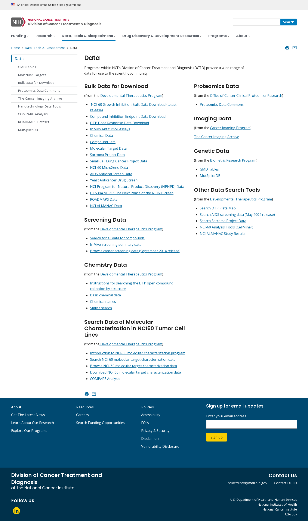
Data (19, 58)
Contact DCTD (285, 483)
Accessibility (150, 414)
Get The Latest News (28, 414)
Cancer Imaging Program (230, 127)
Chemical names (103, 301)
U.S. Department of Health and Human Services (263, 499)
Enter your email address (226, 416)
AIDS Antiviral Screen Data (111, 174)
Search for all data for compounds (117, 238)
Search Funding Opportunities (100, 422)
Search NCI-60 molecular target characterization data (132, 359)
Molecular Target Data (108, 148)
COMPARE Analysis (33, 114)
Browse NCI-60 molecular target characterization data (133, 366)
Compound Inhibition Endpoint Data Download (128, 116)
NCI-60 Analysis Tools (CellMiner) (226, 227)
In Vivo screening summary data (115, 244)
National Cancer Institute (279, 509)
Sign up (216, 437)
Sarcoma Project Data (107, 154)
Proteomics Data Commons (39, 90)
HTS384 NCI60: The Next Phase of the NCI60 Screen (131, 193)
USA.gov (291, 514)
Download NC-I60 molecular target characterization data (135, 372)
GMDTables (27, 67)
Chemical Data (101, 135)
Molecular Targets (32, 75)
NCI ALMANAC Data (106, 205)
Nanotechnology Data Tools (39, 106)
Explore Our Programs (29, 430)
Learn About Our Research (32, 422)
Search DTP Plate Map (218, 208)
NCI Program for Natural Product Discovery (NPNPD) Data (137, 186)
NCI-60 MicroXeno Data (109, 167)
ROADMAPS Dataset (33, 122)
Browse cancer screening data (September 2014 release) (135, 251)
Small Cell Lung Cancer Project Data (118, 161)
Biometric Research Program (233, 160)
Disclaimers (150, 438)
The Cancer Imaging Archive (40, 98)
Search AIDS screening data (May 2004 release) (237, 214)
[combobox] (256, 22)
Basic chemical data (105, 295)
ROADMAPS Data (103, 199)
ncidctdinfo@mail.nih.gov (247, 483)
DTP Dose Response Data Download (119, 123)
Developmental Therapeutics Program (131, 95)
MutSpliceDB (28, 130)
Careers (82, 414)
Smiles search (101, 308)
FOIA (145, 422)
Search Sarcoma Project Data (223, 220)
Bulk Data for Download (36, 82)
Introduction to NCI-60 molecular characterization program (137, 353)
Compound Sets (103, 142)
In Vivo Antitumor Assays (110, 129)
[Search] (288, 22)
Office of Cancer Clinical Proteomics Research (246, 95)
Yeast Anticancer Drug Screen (114, 180)
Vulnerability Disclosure (160, 446)
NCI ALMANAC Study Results (223, 233)
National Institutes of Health (277, 504)
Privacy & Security (155, 430)
